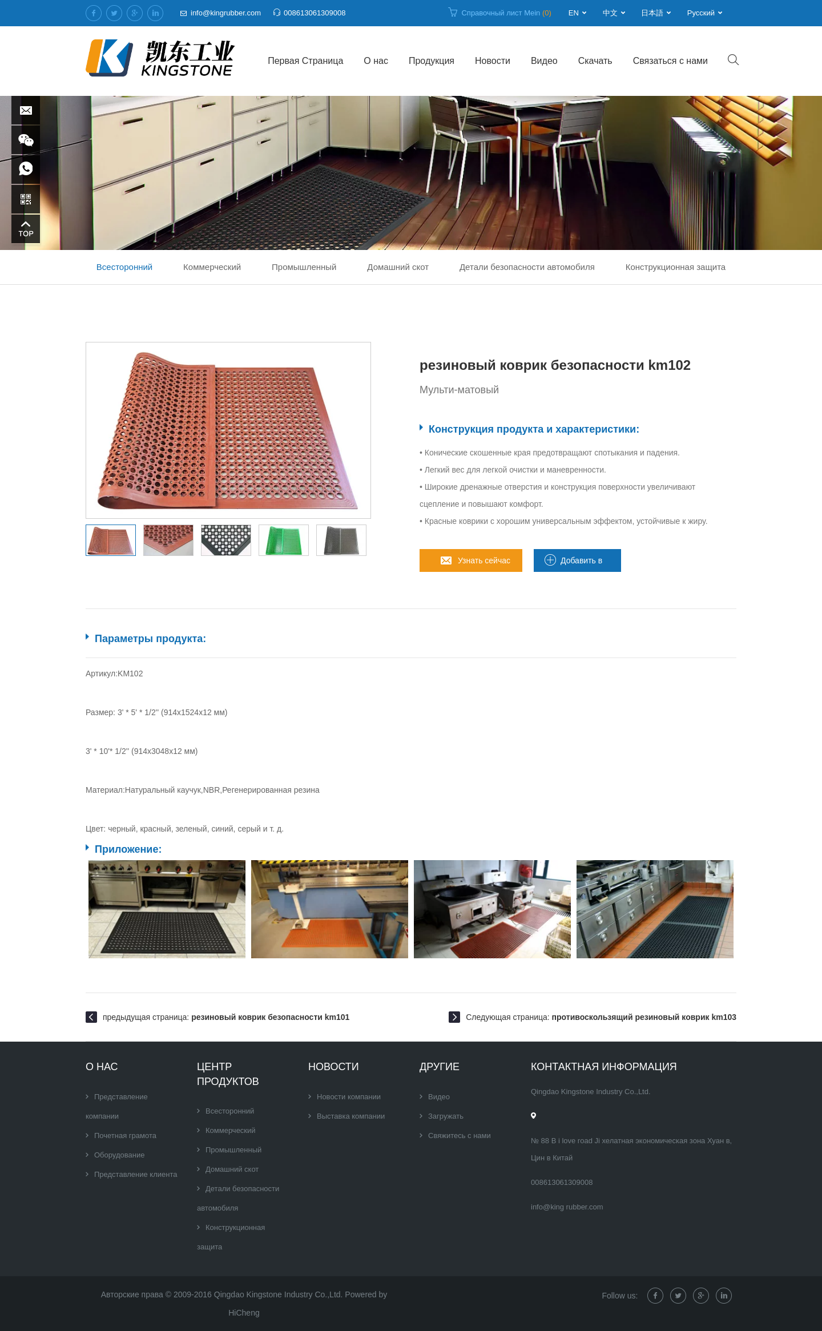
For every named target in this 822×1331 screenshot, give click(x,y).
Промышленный (304, 267)
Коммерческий (212, 267)
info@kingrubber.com (226, 13)
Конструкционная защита (676, 267)
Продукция (431, 61)
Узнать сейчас (484, 560)
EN (574, 13)
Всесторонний (124, 267)
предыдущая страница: (226, 1017)
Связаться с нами (670, 61)
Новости (492, 61)
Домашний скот (398, 267)
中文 (610, 13)
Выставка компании (351, 1116)
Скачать (595, 61)
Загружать (446, 1116)
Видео (544, 61)
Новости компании (349, 1096)
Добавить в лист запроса (585, 564)
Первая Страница (305, 61)
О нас (376, 61)
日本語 (652, 13)
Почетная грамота (125, 1135)
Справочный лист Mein (506, 13)
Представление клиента (135, 1174)
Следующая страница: (601, 1017)
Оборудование (119, 1155)
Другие (440, 1066)
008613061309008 (314, 13)
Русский (701, 13)
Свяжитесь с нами (459, 1135)
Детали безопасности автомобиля (527, 267)
